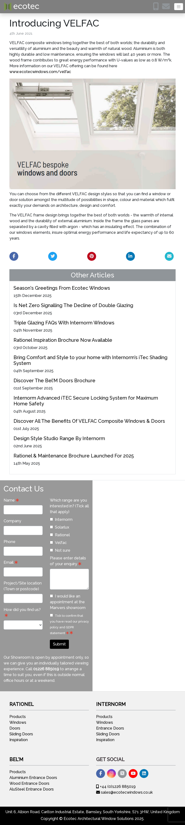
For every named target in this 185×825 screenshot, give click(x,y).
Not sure (60, 550)
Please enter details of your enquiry (68, 561)
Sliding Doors (21, 734)
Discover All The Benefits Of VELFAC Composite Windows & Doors (89, 421)
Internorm (61, 519)
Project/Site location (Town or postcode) (23, 586)
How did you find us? (22, 609)
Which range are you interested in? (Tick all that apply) (69, 506)
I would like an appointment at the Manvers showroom (68, 602)
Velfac (58, 542)
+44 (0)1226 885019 (116, 786)
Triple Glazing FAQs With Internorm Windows (63, 323)
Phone (9, 541)
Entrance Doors (110, 728)
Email (8, 562)
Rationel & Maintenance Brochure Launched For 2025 (73, 456)
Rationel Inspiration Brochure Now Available (62, 340)
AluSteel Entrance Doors (31, 789)
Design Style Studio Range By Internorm (59, 438)
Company (12, 521)
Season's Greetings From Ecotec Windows (61, 288)
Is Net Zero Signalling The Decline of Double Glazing (73, 305)
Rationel (60, 535)
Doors (14, 728)
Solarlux (59, 527)
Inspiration (18, 740)
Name (9, 500)
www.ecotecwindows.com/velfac (40, 71)
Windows (17, 722)
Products (17, 716)
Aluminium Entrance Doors (33, 777)
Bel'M (16, 759)
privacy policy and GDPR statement (69, 627)
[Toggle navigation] (178, 6)
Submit (59, 644)
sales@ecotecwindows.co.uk (124, 792)
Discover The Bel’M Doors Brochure (54, 380)
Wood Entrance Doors (29, 783)
